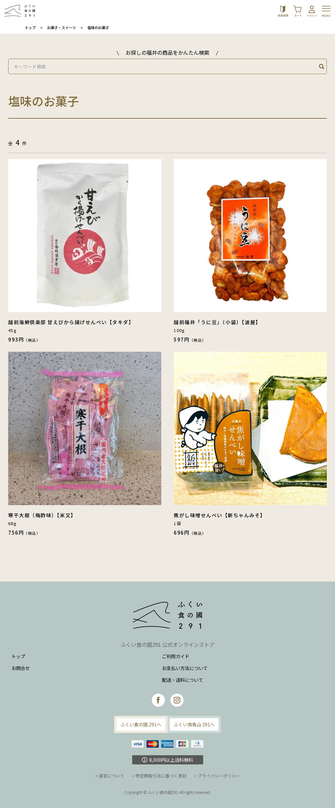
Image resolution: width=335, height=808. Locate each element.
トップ (30, 27)
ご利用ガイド (175, 656)
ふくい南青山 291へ (194, 724)
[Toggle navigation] (327, 10)
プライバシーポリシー (219, 776)
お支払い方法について (185, 668)
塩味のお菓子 (98, 27)
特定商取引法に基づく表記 (160, 776)
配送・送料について (182, 680)
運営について (111, 776)
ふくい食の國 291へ (140, 724)
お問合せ (20, 668)
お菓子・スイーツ (61, 27)
